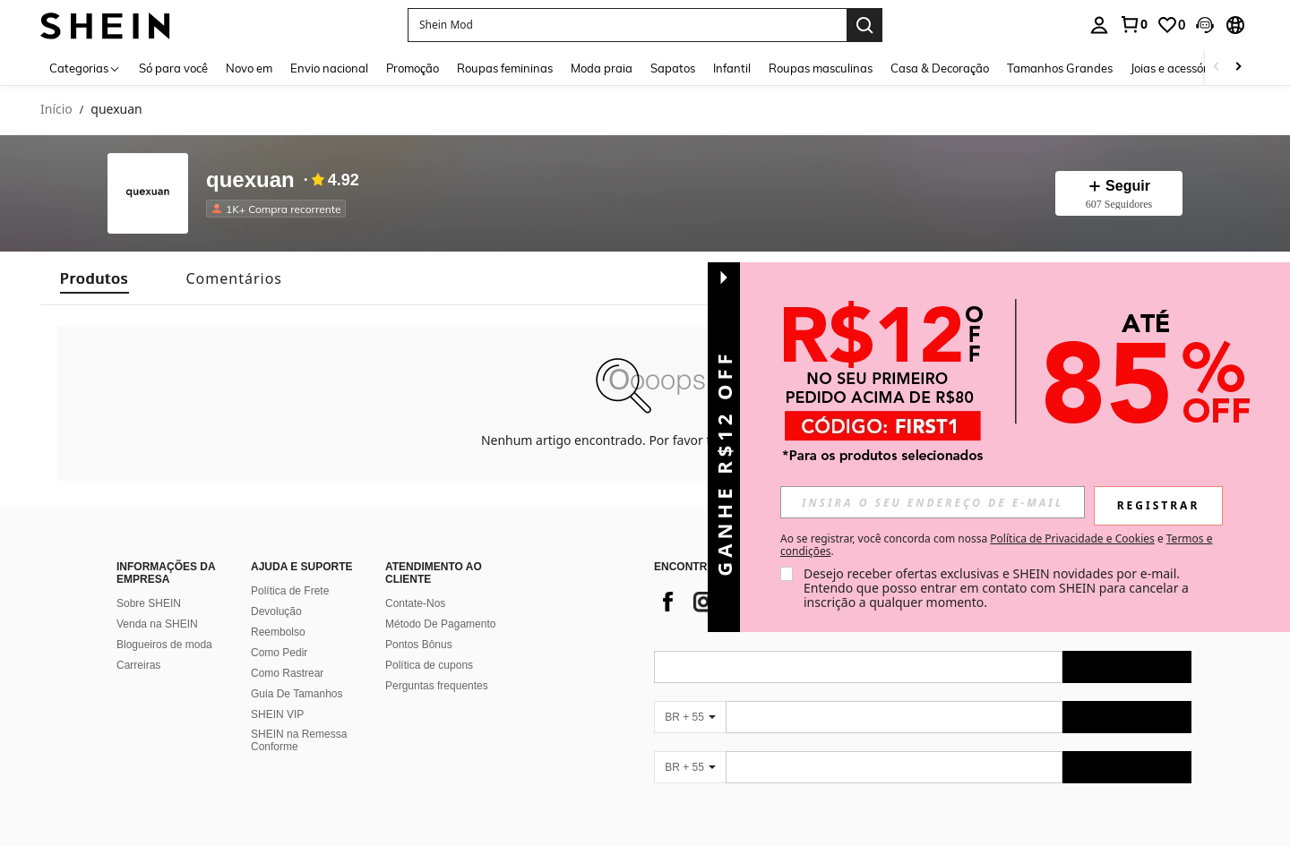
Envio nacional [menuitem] (329, 68)
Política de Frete (290, 591)
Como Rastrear (287, 673)
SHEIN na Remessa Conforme (299, 740)
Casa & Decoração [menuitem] (939, 68)
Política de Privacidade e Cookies (1072, 538)
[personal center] (1099, 25)
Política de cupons (429, 665)
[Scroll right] (1238, 67)
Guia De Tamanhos (297, 694)
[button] (1205, 25)
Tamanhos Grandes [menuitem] (1060, 68)
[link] (1133, 24)
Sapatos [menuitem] (672, 68)
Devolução (276, 611)
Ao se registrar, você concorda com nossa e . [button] (996, 545)
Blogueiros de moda (164, 644)
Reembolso (278, 632)
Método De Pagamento (440, 624)
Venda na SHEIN (157, 624)
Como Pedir (279, 652)
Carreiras (138, 665)
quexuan (250, 180)
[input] (932, 502)
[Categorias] (85, 67)
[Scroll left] (1216, 67)
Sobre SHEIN (148, 603)
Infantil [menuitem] (732, 68)
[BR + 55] (690, 717)
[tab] (94, 278)
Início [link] (56, 109)
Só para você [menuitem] (173, 68)
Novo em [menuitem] (249, 68)
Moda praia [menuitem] (601, 68)
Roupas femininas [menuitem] (505, 68)
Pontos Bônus (418, 644)
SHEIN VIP (277, 714)
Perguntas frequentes (436, 685)
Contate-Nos (415, 603)
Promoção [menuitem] (412, 68)
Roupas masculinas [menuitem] (821, 68)
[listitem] (279, 209)
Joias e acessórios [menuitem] (1176, 68)
